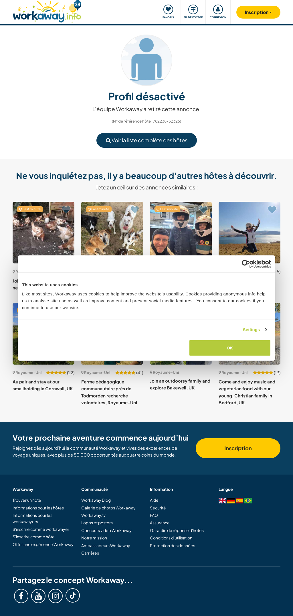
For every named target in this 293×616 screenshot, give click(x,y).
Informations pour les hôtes (38, 507)
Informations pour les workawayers (32, 518)
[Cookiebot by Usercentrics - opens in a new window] (246, 264)
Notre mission (94, 537)
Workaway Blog (96, 500)
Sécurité (158, 507)
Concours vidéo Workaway (106, 530)
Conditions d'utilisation (171, 537)
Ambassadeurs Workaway (105, 545)
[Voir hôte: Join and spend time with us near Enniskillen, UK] (43, 232)
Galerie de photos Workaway (108, 507)
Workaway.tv (93, 515)
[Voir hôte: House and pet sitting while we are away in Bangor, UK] (112, 232)
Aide (154, 500)
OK (230, 347)
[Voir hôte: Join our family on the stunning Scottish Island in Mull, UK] (249, 232)
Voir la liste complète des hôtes (146, 140)
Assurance (160, 522)
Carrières (90, 552)
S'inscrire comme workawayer (41, 529)
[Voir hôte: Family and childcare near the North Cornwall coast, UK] (181, 232)
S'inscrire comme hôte (34, 536)
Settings (251, 329)
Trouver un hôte (27, 500)
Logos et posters (97, 522)
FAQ (154, 515)
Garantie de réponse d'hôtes (177, 530)
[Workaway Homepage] (47, 10)
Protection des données (172, 545)
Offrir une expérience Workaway (43, 544)
